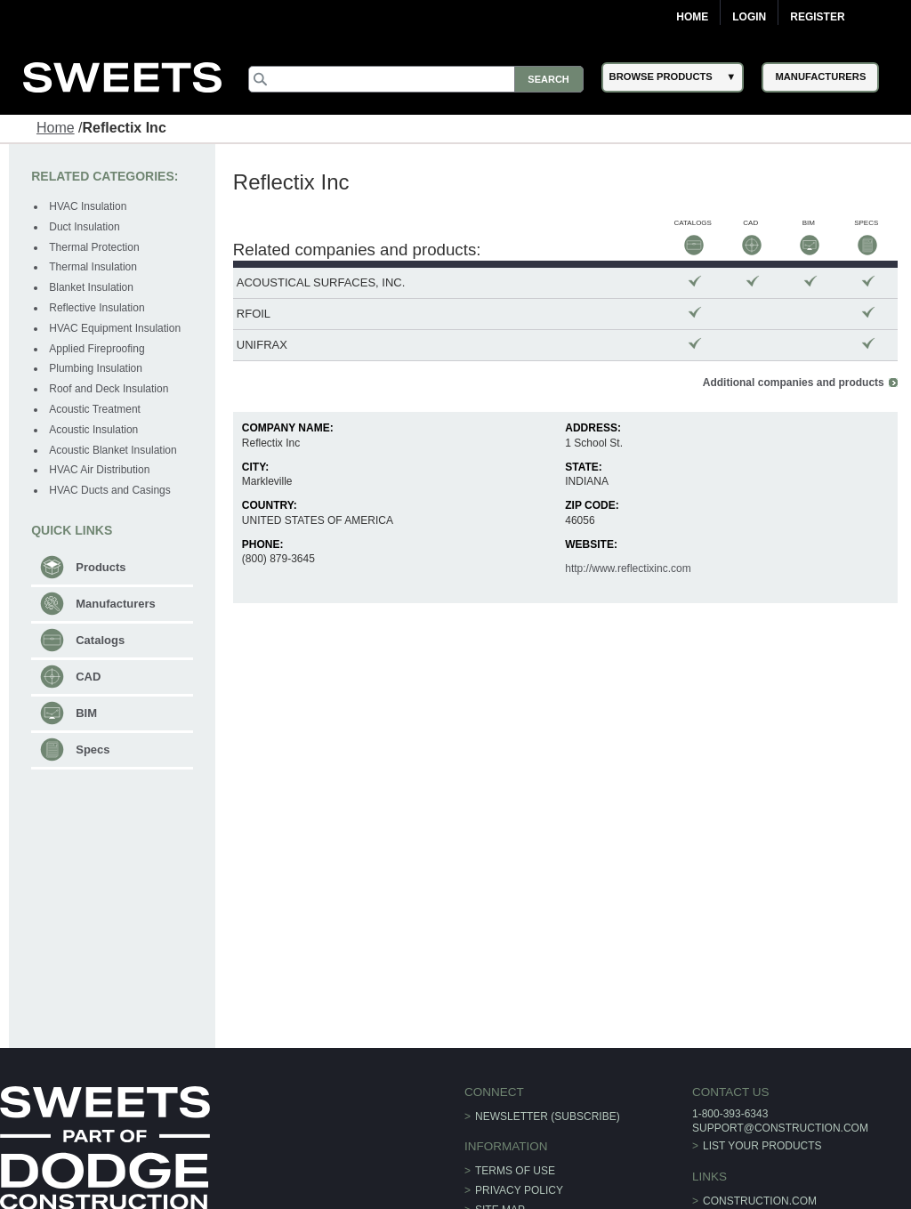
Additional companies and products (793, 382)
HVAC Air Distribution (99, 469)
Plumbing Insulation (95, 368)
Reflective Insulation (96, 308)
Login (749, 17)
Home (692, 17)
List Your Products (762, 1146)
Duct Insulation (84, 227)
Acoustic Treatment (95, 409)
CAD (88, 676)
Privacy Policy (519, 1190)
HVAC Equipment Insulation (115, 328)
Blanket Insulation (91, 287)
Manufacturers (116, 603)
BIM (86, 713)
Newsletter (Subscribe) (547, 1116)
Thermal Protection (94, 247)
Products (100, 567)
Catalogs (100, 640)
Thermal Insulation (93, 267)
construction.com (760, 1201)
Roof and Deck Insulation (108, 389)
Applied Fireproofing (96, 349)
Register (817, 17)
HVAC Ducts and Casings (110, 490)
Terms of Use (515, 1171)
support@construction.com (780, 1128)
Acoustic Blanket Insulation (112, 450)
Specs (92, 749)
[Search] (415, 79)
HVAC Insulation (87, 206)
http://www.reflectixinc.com (627, 568)
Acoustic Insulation (93, 429)
